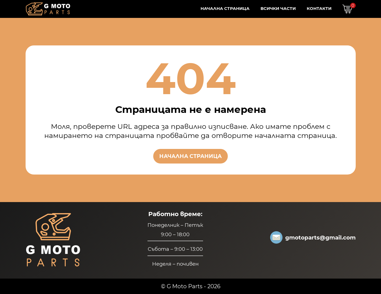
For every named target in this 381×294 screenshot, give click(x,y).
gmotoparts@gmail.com (313, 237)
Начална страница (225, 8)
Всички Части (278, 8)
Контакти (319, 8)
